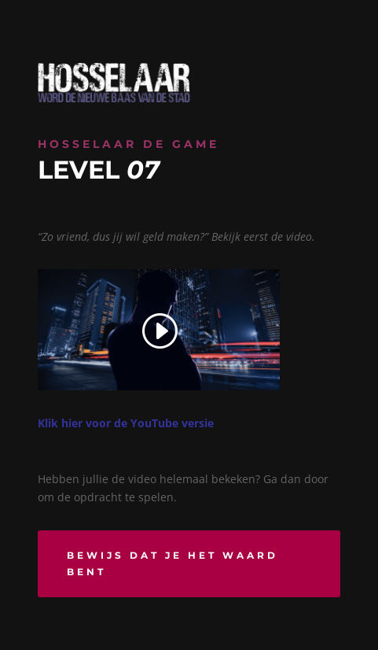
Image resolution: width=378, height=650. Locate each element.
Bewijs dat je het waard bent (172, 563)
